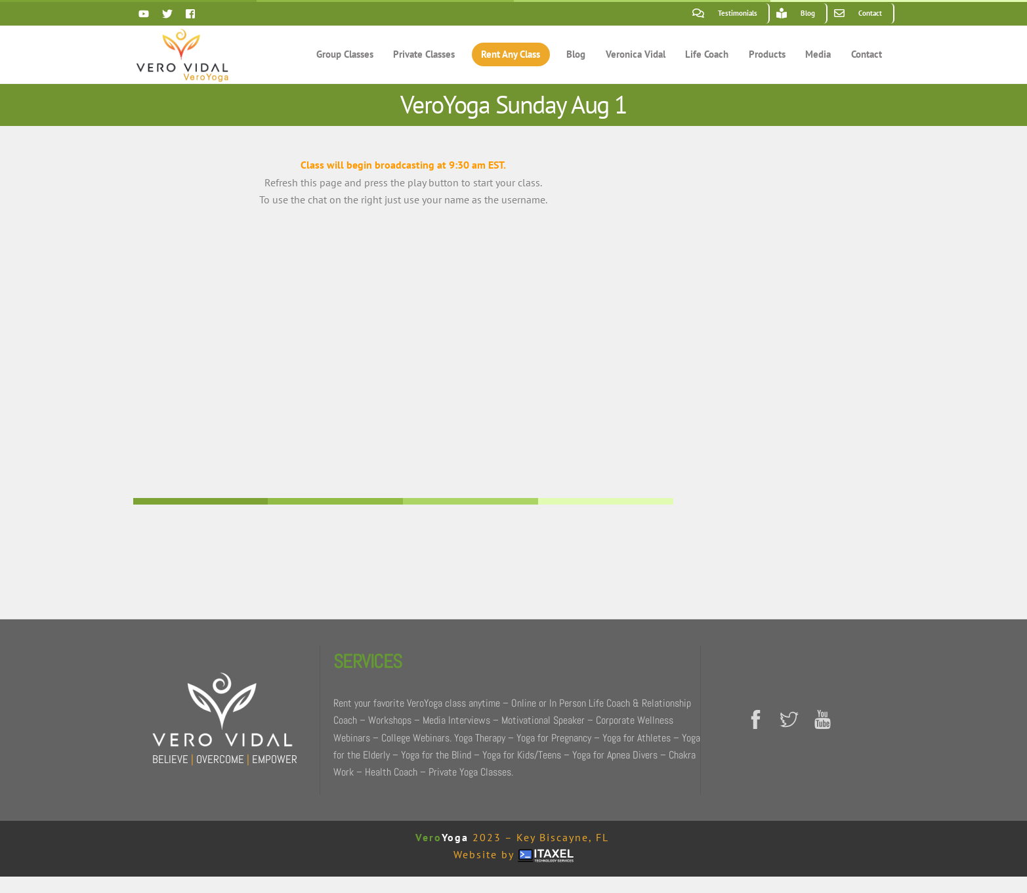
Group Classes (344, 54)
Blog (575, 54)
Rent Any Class (510, 54)
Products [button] (767, 54)
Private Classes (424, 54)
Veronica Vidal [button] (635, 54)
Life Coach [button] (706, 54)
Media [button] (818, 54)
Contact (866, 54)
